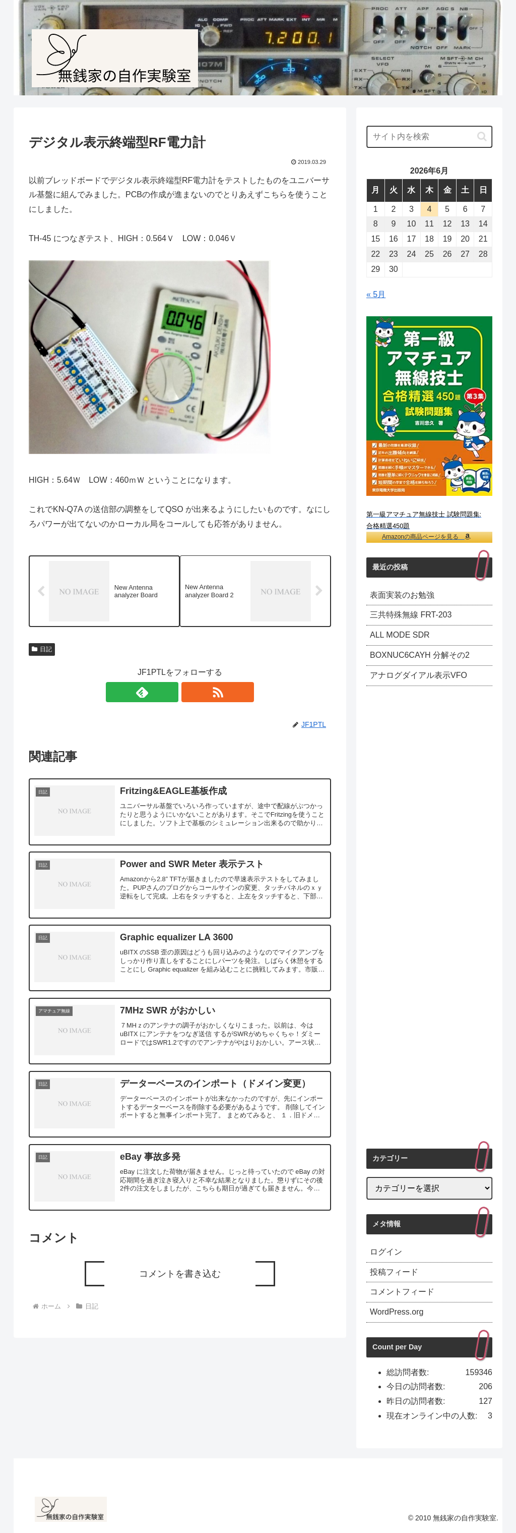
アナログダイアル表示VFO (418, 675)
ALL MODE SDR (400, 635)
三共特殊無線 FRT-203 (411, 614)
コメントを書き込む (180, 1275)
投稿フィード (394, 1272)
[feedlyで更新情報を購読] (168, 694)
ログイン (386, 1251)
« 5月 (375, 294)
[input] (429, 137)
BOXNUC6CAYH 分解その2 (420, 655)
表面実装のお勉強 (402, 595)
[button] (482, 136)
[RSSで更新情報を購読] (191, 694)
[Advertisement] (429, 917)
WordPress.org (396, 1312)
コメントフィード (402, 1291)
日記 (42, 650)
